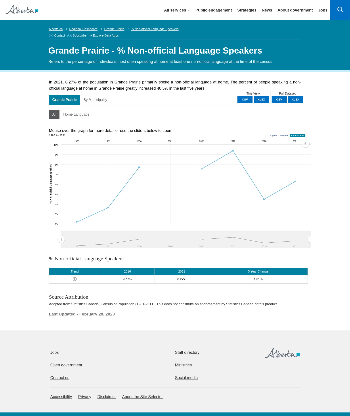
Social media (186, 377)
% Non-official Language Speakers (154, 29)
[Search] (340, 10)
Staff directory (187, 352)
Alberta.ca (56, 29)
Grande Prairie (114, 29)
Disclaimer (106, 397)
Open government (66, 365)
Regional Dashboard (83, 29)
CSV (279, 99)
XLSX (295, 99)
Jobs (54, 352)
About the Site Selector (142, 397)
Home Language (76, 114)
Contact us (59, 377)
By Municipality (95, 100)
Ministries (183, 365)
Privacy (84, 397)
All (54, 114)
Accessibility (61, 397)
